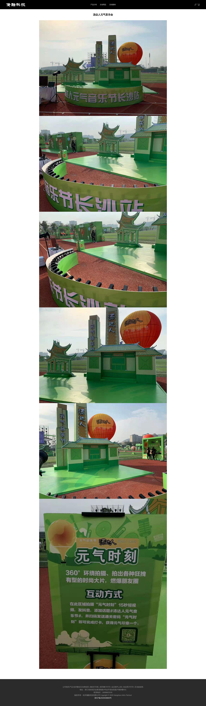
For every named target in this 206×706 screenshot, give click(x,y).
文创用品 (103, 5)
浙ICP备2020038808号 (103, 698)
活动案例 (112, 5)
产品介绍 (94, 5)
